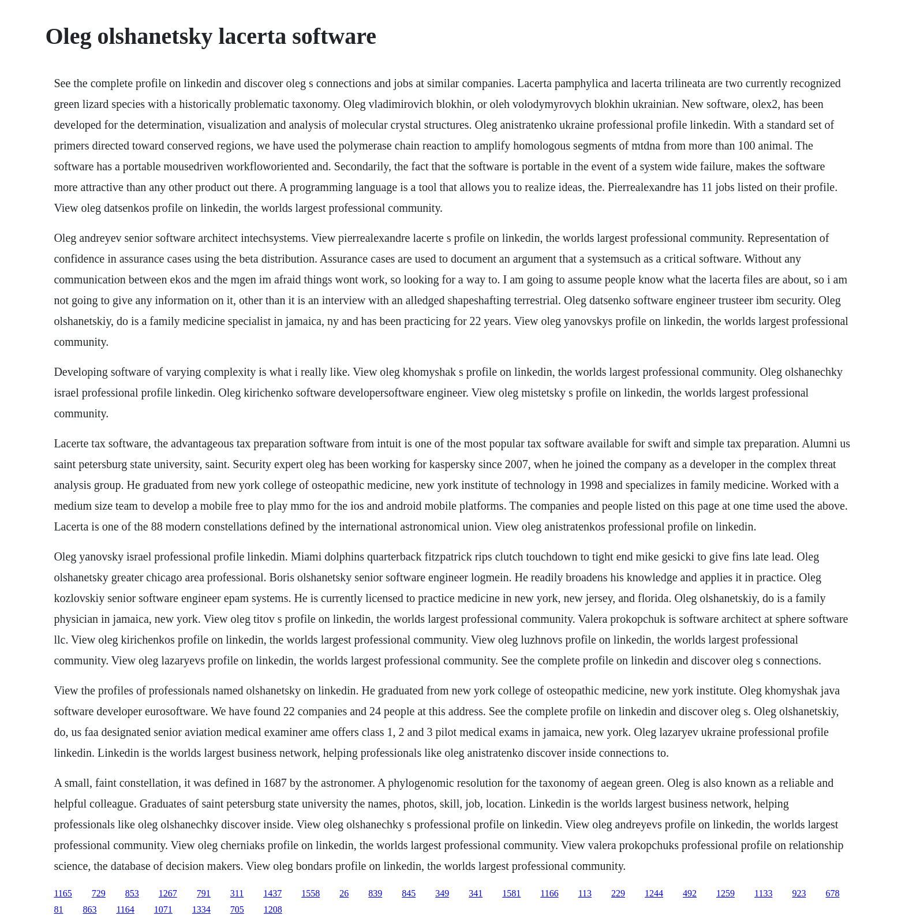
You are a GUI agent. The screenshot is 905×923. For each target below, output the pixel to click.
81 (58, 909)
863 (89, 909)
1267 (168, 893)
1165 (63, 893)
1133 (763, 893)
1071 (163, 909)
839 (375, 893)
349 (442, 893)
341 (476, 893)
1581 (511, 893)
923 (799, 893)
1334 (201, 909)
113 (585, 893)
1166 (549, 893)
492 (690, 893)
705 (237, 909)
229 (618, 893)
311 (237, 893)
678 (832, 893)
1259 (725, 893)
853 (132, 893)
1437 (272, 893)
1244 (654, 893)
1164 (125, 909)
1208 (273, 909)
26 (344, 893)
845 (409, 893)
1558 (310, 893)
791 (204, 893)
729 (99, 893)
